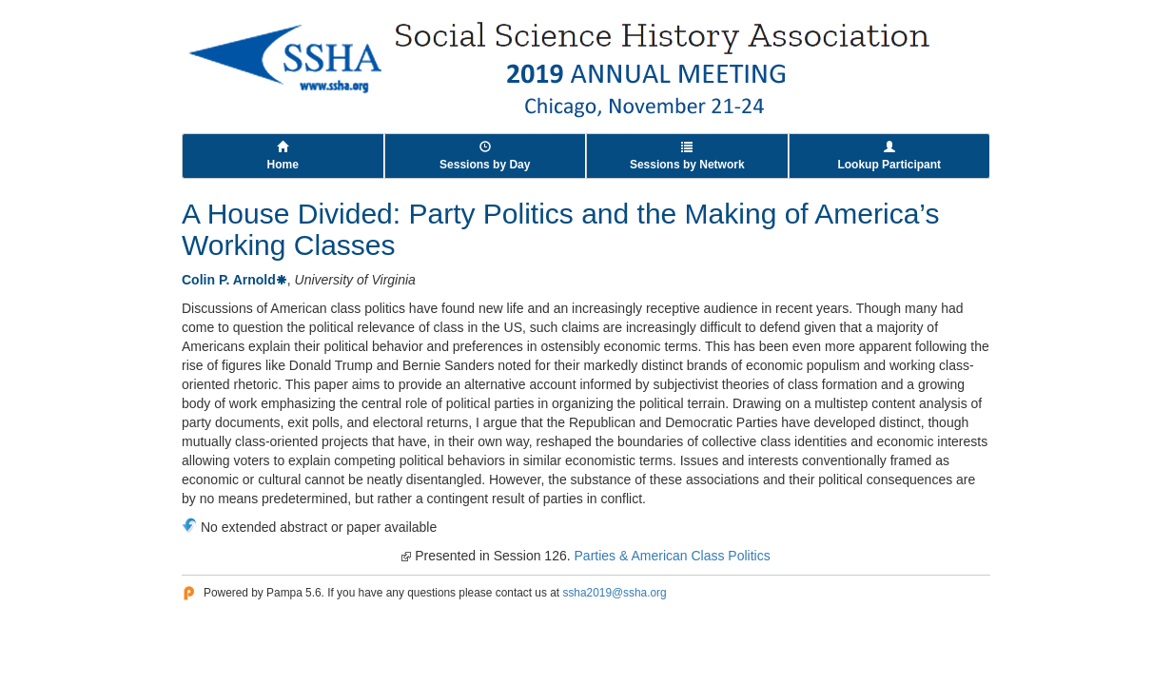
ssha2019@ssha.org (614, 592)
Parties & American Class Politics (673, 555)
